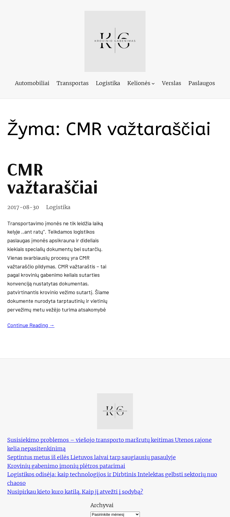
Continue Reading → (31, 325)
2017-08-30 (23, 207)
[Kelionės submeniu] (153, 83)
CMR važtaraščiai (52, 178)
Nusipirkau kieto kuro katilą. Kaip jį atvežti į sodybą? (75, 491)
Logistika (58, 207)
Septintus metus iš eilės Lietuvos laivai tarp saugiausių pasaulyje (91, 457)
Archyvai (102, 505)
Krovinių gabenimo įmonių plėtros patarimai (66, 465)
